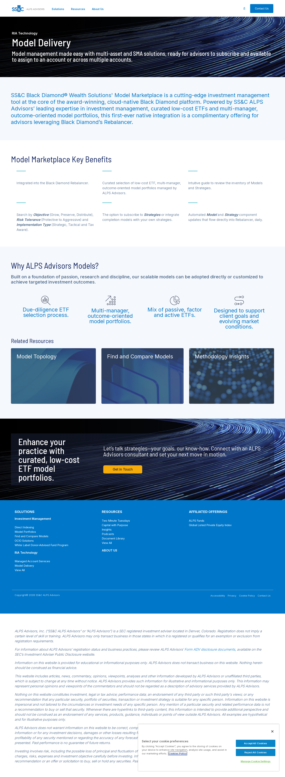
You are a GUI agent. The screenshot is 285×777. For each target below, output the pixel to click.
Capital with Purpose (115, 525)
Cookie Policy (247, 595)
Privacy (232, 595)
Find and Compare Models (31, 536)
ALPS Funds (196, 520)
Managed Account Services (32, 561)
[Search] (244, 8)
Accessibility (217, 595)
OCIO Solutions (24, 540)
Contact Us (264, 595)
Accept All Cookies (255, 743)
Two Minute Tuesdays (116, 520)
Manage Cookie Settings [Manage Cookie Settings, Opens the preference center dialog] (256, 761)
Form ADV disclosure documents (209, 649)
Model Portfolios (25, 532)
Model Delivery (24, 565)
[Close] (272, 731)
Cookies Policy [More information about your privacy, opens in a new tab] (178, 753)
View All (20, 570)
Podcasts (108, 534)
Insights (107, 529)
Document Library (113, 538)
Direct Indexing (24, 527)
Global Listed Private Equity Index (210, 525)
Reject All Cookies (255, 752)
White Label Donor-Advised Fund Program (41, 545)
